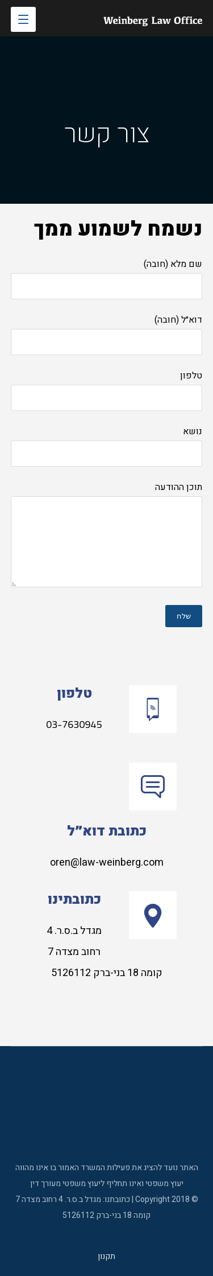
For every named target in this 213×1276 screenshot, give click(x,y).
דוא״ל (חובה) (107, 334)
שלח (184, 616)
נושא (107, 446)
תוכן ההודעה (107, 537)
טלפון (107, 390)
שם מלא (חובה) (107, 278)
